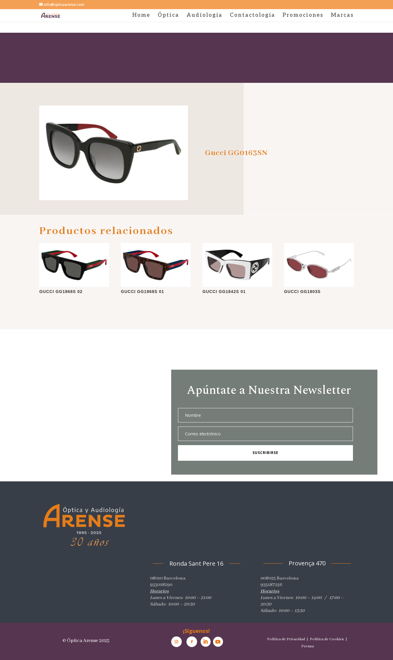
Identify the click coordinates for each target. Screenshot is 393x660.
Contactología (252, 15)
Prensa (307, 646)
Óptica (168, 15)
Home (141, 15)
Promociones (303, 15)
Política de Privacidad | (288, 639)
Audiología (204, 15)
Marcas (342, 15)
